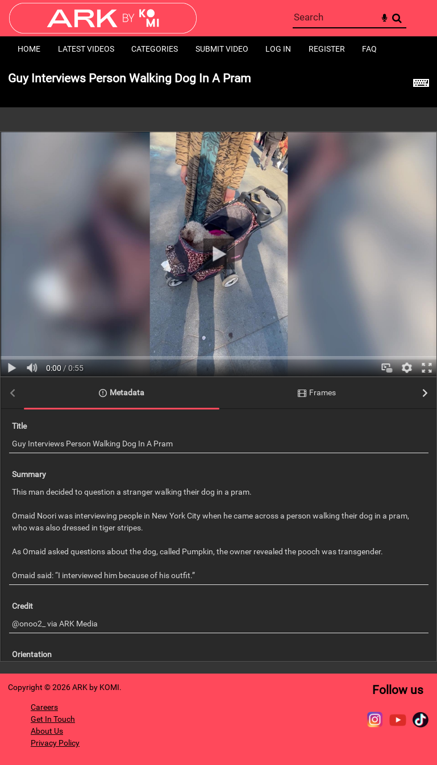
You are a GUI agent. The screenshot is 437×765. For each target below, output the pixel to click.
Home (29, 48)
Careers (44, 707)
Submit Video (221, 48)
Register (327, 48)
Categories (154, 48)
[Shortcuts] (421, 84)
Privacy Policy (55, 742)
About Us (47, 730)
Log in (278, 48)
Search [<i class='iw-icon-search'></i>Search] (397, 17)
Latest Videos (86, 48)
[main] (218, 368)
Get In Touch (53, 719)
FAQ (369, 48)
